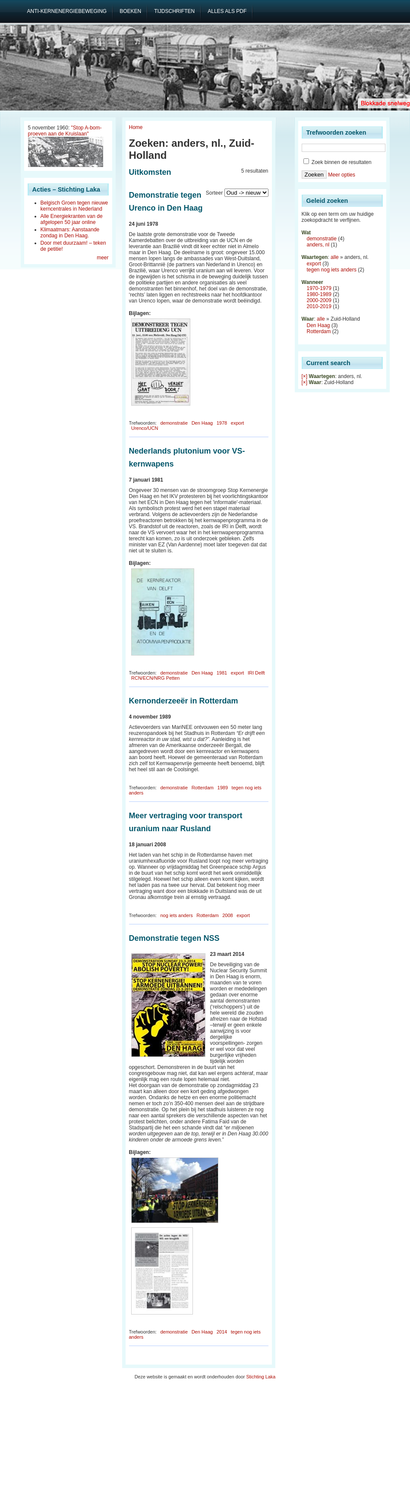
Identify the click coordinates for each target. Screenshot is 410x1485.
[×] (305, 376)
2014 (222, 1331)
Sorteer (214, 193)
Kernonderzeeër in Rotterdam (183, 701)
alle (335, 257)
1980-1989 (319, 294)
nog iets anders (176, 915)
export (237, 423)
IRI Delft (256, 672)
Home (136, 127)
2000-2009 (319, 300)
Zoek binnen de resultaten (337, 162)
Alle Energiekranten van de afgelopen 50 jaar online (72, 219)
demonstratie (174, 423)
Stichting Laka (260, 1376)
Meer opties (341, 175)
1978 (222, 423)
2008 (227, 915)
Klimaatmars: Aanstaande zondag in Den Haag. (70, 233)
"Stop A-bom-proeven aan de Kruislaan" (65, 131)
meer (102, 258)
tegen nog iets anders (331, 270)
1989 (223, 787)
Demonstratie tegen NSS (174, 938)
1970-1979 (319, 288)
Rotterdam (203, 787)
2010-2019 (319, 306)
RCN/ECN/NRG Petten (155, 678)
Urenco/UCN (144, 428)
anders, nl (318, 245)
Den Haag (202, 423)
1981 (222, 672)
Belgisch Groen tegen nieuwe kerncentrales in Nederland (74, 206)
